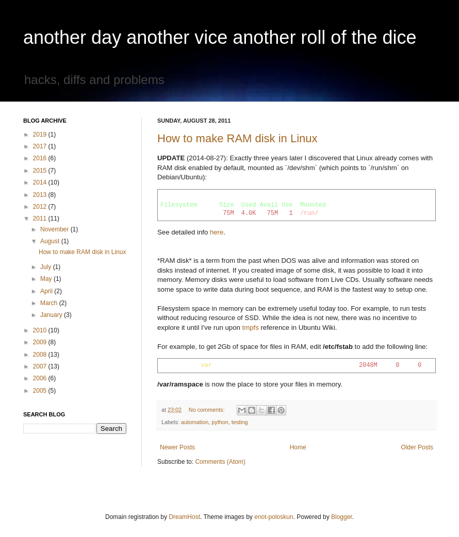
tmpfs (250, 327)
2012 (40, 206)
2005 (40, 390)
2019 (40, 134)
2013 (40, 194)
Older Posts (417, 447)
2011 (40, 218)
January (52, 314)
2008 (40, 354)
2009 (40, 342)
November (55, 229)
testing (240, 422)
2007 (40, 366)
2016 (40, 158)
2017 (40, 146)
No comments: (207, 410)
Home (298, 447)
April (47, 291)
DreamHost (184, 517)
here (216, 232)
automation (194, 422)
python (219, 422)
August (50, 241)
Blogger (341, 517)
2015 (40, 170)
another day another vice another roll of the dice (220, 37)
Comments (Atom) (220, 461)
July (46, 267)
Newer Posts (177, 447)
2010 (40, 330)
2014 (40, 182)
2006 (40, 378)
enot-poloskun (273, 517)
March (49, 303)
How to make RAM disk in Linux (237, 138)
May (47, 278)
